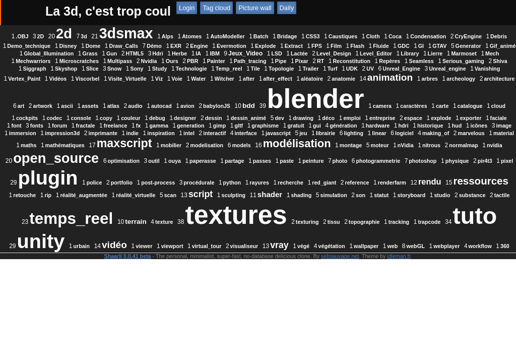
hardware (391, 141)
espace (326, 133)
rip (198, 219)
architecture (227, 94)
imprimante (226, 148)
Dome (252, 46)
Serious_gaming (417, 69)
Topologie (321, 76)
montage (196, 176)
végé (270, 279)
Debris (149, 46)
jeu (426, 148)
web (359, 279)
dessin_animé (161, 133)
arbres (157, 94)
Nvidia (103, 69)
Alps (220, 36)
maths (257, 160)
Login (212, 11)
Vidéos (194, 84)
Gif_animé (258, 53)
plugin (99, 200)
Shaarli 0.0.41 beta (127, 294)
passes (213, 186)
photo (291, 186)
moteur (225, 176)
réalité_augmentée (233, 219)
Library (271, 61)
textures (116, 257)
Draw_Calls (282, 46)
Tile (295, 76)
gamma (172, 141)
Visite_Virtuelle (263, 84)
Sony (176, 76)
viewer (110, 279)
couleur (452, 121)
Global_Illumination (304, 53)
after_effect (413, 84)
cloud (321, 121)
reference (408, 205)
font (434, 133)
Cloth (425, 36)
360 (261, 287)
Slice (132, 76)
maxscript (353, 158)
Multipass (73, 69)
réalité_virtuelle (285, 219)
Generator (223, 53)
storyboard (180, 236)
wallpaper (332, 279)
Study (199, 76)
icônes (91, 148)
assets (323, 94)
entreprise (296, 133)
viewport (138, 279)
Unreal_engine (82, 84)
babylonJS (450, 94)
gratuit (309, 141)
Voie (312, 84)
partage (186, 186)
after (384, 84)
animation (117, 92)
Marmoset (325, 61)
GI (176, 53)
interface (369, 148)
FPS (72, 53)
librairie (449, 148)
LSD (138, 61)
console (402, 121)
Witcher (360, 84)
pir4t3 (436, 186)
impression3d (185, 148)
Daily (395, 11)
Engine (358, 46)
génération (357, 141)
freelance (129, 141)
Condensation (79, 46)
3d (137, 36)
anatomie (71, 94)
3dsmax (179, 33)
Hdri (413, 53)
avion (421, 94)
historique (444, 141)
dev (192, 133)
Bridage (340, 36)
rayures (310, 205)
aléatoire (447, 84)
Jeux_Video (107, 61)
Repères (343, 69)
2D (93, 36)
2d (117, 33)
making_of (162, 160)
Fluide (136, 53)
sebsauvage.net (340, 294)
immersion (146, 148)
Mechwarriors (386, 61)
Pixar (256, 69)
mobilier (400, 160)
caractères (236, 121)
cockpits (348, 121)
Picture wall (363, 11)
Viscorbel (223, 84)
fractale (99, 141)
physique (408, 186)
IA (454, 53)
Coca (448, 36)
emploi (265, 133)
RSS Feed (243, 11)
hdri (417, 141)
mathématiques (293, 160)
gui (331, 141)
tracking (278, 264)
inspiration (284, 148)
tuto (355, 258)
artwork (276, 94)
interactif (338, 148)
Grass (345, 53)
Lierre (296, 61)
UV (410, 76)
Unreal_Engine (441, 76)
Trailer (351, 76)
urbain (453, 264)
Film (91, 53)
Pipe (235, 69)
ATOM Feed (286, 11)
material (230, 160)
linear (106, 160)
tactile (270, 236)
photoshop (374, 186)
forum (73, 141)
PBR (147, 69)
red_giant (375, 205)
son (129, 236)
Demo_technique (188, 46)
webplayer (413, 279)
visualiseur (211, 279)
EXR (335, 46)
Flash (112, 53)
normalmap (308, 176)
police (145, 205)
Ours (126, 69)
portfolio (172, 205)
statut (150, 236)
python (283, 205)
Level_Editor (237, 61)
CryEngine (118, 46)
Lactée (160, 61)
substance (240, 236)
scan (320, 219)
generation (204, 141)
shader (420, 218)
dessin (126, 133)
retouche (174, 219)
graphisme (279, 141)
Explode (424, 46)
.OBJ (75, 36)
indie (255, 148)
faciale (411, 133)
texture (425, 236)
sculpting (384, 219)
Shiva (454, 69)
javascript (401, 148)
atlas (347, 94)
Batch (313, 36)
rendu (76, 218)
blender (138, 114)
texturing (187, 264)
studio (211, 236)
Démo (313, 46)
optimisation (75, 186)
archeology (188, 94)
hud (69, 148)
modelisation (436, 160)
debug (70, 133)
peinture (264, 186)
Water (334, 84)
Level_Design (195, 61)
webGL (382, 279)
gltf (252, 141)
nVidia (251, 176)
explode (354, 133)
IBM (76, 61)
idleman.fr (398, 294)
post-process (209, 205)
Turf (372, 76)
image (116, 148)
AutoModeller (280, 36)
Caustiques (395, 36)
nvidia (340, 176)
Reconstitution (306, 69)
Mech (353, 61)
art (254, 94)
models (87, 176)
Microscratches (432, 61)
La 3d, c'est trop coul (108, 11)
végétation (298, 279)
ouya (125, 186)
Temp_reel (268, 76)
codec (375, 121)
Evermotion (391, 46)
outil (105, 186)
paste (238, 186)
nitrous (277, 176)
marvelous (197, 160)
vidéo (80, 277)
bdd (71, 121)
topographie (244, 264)
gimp (233, 141)
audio (369, 94)
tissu (213, 264)
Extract (453, 46)
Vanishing (122, 84)
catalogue (292, 121)
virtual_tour (173, 279)
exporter (384, 133)
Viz (294, 84)
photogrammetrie (329, 186)
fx (152, 141)
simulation (102, 236)
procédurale (250, 205)
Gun (367, 53)
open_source (402, 173)
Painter (170, 69)
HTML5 (390, 53)
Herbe (434, 53)
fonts (454, 133)
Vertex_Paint (160, 84)
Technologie (231, 76)
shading (451, 219)
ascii (301, 94)
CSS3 (365, 36)
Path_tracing (204, 69)
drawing (216, 133)
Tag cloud (325, 11)
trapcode (309, 264)
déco (241, 133)
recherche (342, 205)
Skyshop (106, 76)
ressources (127, 217)
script (351, 218)
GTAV (194, 53)
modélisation (142, 174)
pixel (458, 186)
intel (312, 148)
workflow (446, 279)
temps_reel (332, 232)
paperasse (154, 186)
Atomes (244, 36)
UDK (392, 76)
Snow (154, 76)
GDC (159, 53)
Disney (227, 46)
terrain (397, 235)
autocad (394, 94)
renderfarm (443, 205)
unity (412, 259)
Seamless (375, 69)
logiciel (131, 160)
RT (274, 69)
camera (205, 121)
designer (98, 133)
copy (427, 121)
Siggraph (74, 76)
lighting (80, 160)
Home (187, 11)
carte (265, 121)
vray (245, 278)
